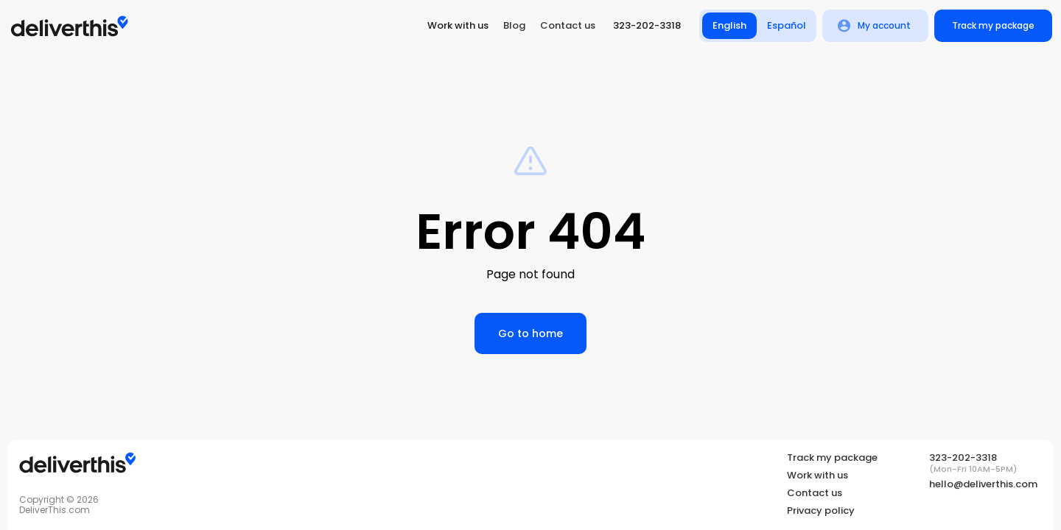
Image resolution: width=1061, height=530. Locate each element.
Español (787, 26)
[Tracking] (77, 464)
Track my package (993, 26)
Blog (514, 26)
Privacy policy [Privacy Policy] (821, 511)
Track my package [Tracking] (832, 458)
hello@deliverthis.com (983, 484)
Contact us (567, 26)
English (729, 26)
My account (875, 26)
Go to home (530, 333)
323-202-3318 (647, 26)
